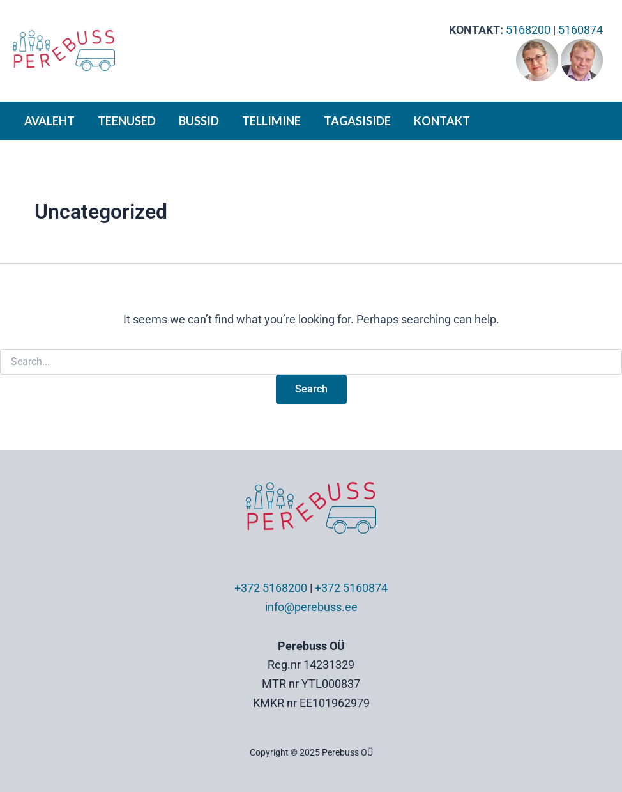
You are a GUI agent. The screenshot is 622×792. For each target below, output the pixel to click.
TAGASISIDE (357, 121)
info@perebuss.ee (311, 607)
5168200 (528, 29)
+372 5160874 (351, 587)
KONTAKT (442, 121)
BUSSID (199, 121)
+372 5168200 (270, 587)
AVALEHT (49, 121)
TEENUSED (127, 121)
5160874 (580, 29)
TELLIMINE (271, 121)
